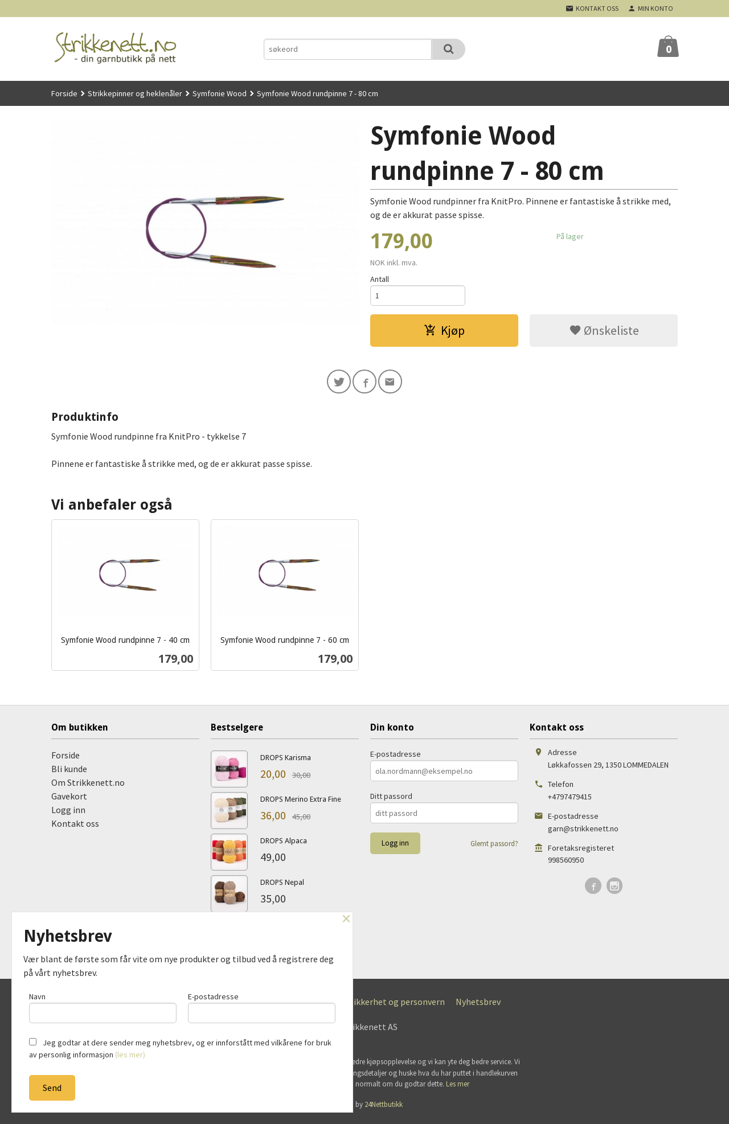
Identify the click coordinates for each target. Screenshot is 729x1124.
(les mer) (130, 1054)
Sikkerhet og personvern (397, 1004)
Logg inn (68, 812)
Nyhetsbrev (478, 1004)
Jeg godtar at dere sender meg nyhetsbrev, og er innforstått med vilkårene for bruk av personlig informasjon (180, 1048)
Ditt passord (391, 799)
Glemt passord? (494, 846)
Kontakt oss (75, 826)
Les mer (457, 1087)
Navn (103, 1006)
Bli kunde (69, 771)
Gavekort (69, 799)
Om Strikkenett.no (88, 785)
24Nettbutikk (383, 1106)
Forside (64, 93)
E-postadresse (395, 757)
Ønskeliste (604, 331)
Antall (379, 279)
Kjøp (444, 331)
